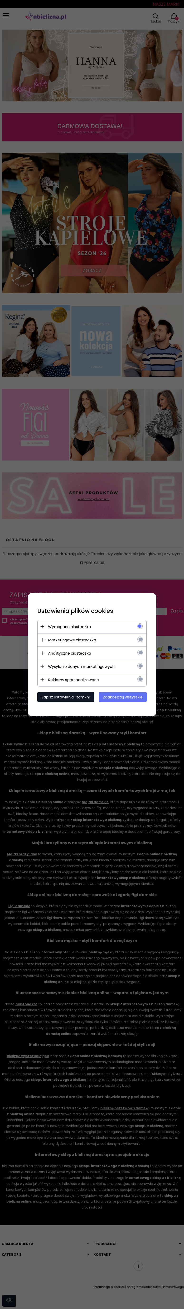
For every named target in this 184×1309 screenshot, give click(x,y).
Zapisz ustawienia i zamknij (65, 697)
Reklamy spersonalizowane (73, 679)
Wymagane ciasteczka (69, 626)
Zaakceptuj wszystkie (123, 697)
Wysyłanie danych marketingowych (81, 666)
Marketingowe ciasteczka (72, 640)
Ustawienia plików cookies (75, 610)
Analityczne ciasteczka (69, 653)
